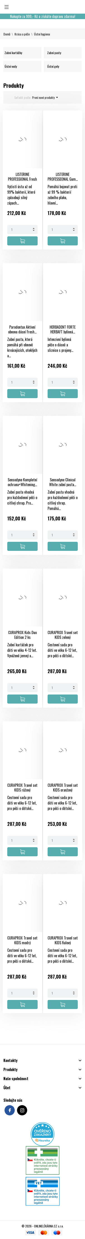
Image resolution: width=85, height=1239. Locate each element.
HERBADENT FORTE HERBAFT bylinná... (62, 329)
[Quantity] (22, 229)
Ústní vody (11, 66)
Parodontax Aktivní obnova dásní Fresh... (22, 329)
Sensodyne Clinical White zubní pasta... (62, 482)
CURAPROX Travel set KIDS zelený (63, 635)
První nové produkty (45, 97)
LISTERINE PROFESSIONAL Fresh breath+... (22, 179)
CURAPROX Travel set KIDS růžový (22, 787)
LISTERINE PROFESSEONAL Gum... (63, 177)
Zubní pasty (54, 52)
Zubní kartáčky (13, 52)
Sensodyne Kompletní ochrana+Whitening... (22, 482)
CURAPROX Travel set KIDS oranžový (63, 787)
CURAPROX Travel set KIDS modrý (22, 940)
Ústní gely (53, 66)
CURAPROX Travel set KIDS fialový (63, 940)
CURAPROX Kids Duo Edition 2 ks (22, 635)
